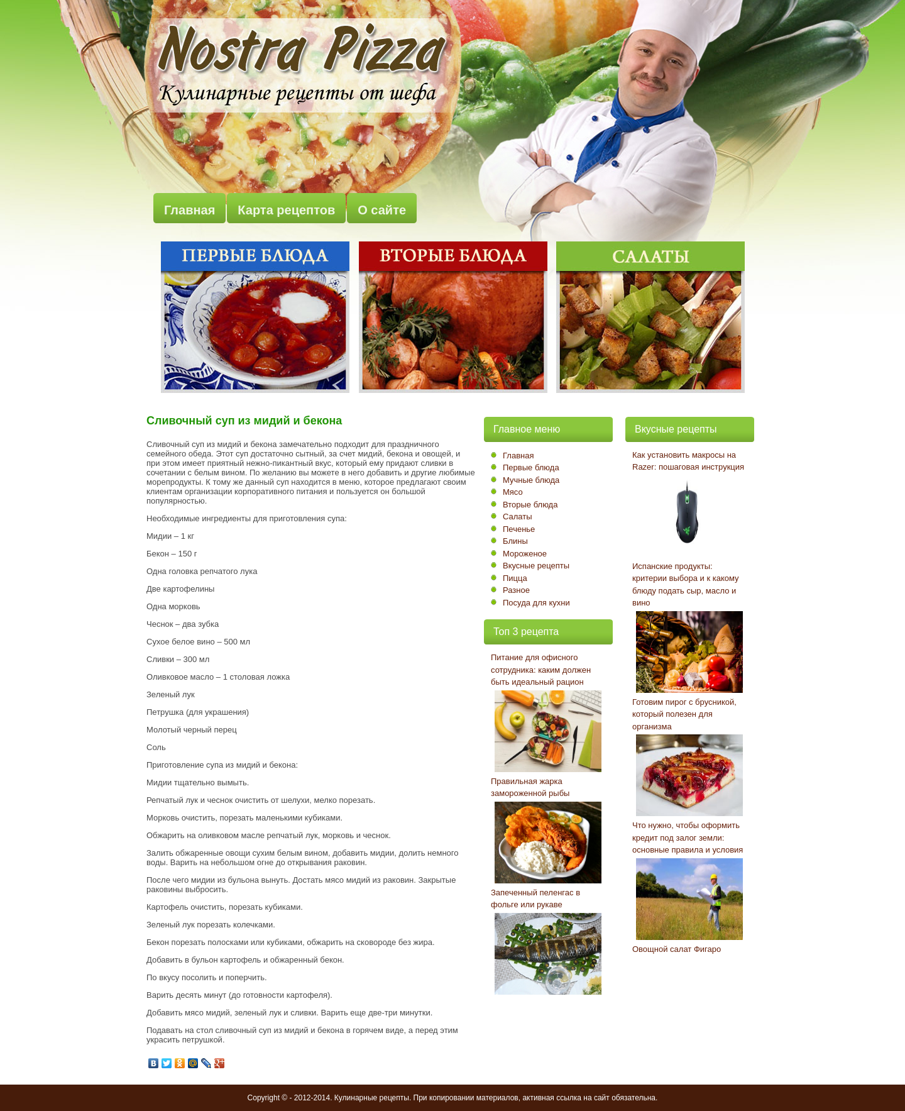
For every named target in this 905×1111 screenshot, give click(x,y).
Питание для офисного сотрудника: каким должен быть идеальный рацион (541, 670)
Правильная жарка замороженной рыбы (530, 788)
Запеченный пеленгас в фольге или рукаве (535, 899)
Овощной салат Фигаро (676, 949)
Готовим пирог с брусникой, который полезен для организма (684, 714)
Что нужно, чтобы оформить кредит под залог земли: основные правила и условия (687, 837)
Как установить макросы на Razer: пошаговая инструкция (688, 461)
